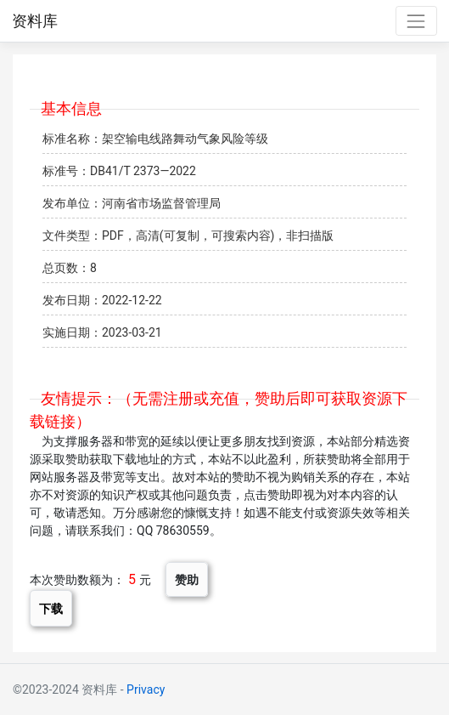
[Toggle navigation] (416, 21)
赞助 (187, 579)
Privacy (145, 689)
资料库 (35, 21)
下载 (51, 608)
